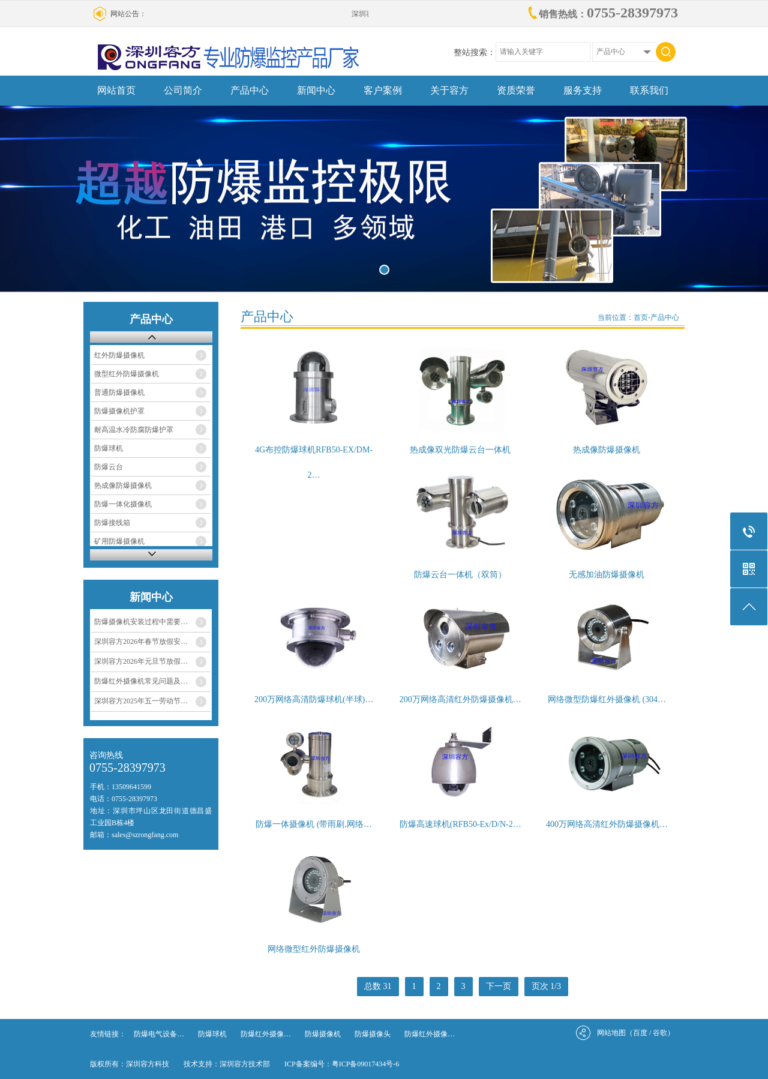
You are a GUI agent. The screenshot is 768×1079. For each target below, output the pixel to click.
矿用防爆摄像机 (119, 541)
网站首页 (116, 90)
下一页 (498, 986)
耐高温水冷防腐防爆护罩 (133, 429)
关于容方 (449, 90)
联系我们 (649, 90)
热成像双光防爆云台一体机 (460, 449)
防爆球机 (108, 448)
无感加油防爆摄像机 (606, 574)
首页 (641, 317)
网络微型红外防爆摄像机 (314, 949)
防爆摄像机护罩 (119, 411)
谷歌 (660, 1033)
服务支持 (582, 90)
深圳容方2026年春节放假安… (141, 641)
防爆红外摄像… (266, 1034)
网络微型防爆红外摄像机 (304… (607, 699)
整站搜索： (475, 52)
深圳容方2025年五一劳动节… (141, 701)
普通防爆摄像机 (119, 392)
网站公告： (128, 14)
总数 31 (378, 986)
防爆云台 (108, 467)
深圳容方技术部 (245, 1064)
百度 (640, 1033)
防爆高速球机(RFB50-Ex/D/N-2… (460, 824)
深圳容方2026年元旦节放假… (141, 661)
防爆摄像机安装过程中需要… (141, 622)
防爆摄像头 (373, 1034)
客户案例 (383, 90)
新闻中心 (316, 90)
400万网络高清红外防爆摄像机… (607, 824)
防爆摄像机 (323, 1034)
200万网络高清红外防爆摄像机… (460, 699)
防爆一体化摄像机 (123, 504)
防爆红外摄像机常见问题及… (141, 681)
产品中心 (249, 90)
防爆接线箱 (112, 522)
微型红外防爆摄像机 (126, 374)
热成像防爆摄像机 (123, 485)
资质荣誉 (516, 90)
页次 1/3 (546, 986)
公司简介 (183, 90)
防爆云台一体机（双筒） (460, 574)
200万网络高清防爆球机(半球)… (313, 699)
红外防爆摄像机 (119, 355)
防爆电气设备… (159, 1034)
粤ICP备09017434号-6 (366, 1064)
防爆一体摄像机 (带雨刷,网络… (314, 824)
